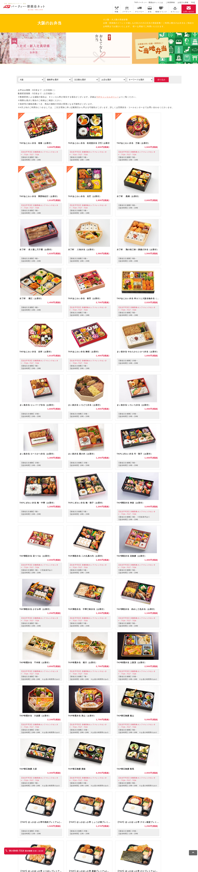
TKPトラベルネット (135, 847)
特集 (117, 9)
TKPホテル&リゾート (98, 844)
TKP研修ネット (117, 844)
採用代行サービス (116, 847)
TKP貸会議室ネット (32, 844)
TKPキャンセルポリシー (107, 97)
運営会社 (138, 858)
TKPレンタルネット (32, 847)
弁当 (150, 9)
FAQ (193, 2)
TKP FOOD (79, 847)
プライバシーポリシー (63, 858)
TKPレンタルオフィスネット (73, 844)
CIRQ (46, 844)
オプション (175, 9)
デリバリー (139, 9)
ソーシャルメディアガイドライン (90, 858)
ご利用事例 (170, 2)
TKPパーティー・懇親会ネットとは (148, 2)
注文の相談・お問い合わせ (99, 814)
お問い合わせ (188, 9)
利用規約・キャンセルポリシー (36, 858)
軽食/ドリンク (161, 9)
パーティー (126, 9)
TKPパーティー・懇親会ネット (57, 847)
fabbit (54, 844)
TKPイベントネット (158, 844)
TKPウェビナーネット (137, 844)
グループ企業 (151, 858)
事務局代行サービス (96, 847)
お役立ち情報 (183, 2)
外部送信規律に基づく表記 (119, 858)
